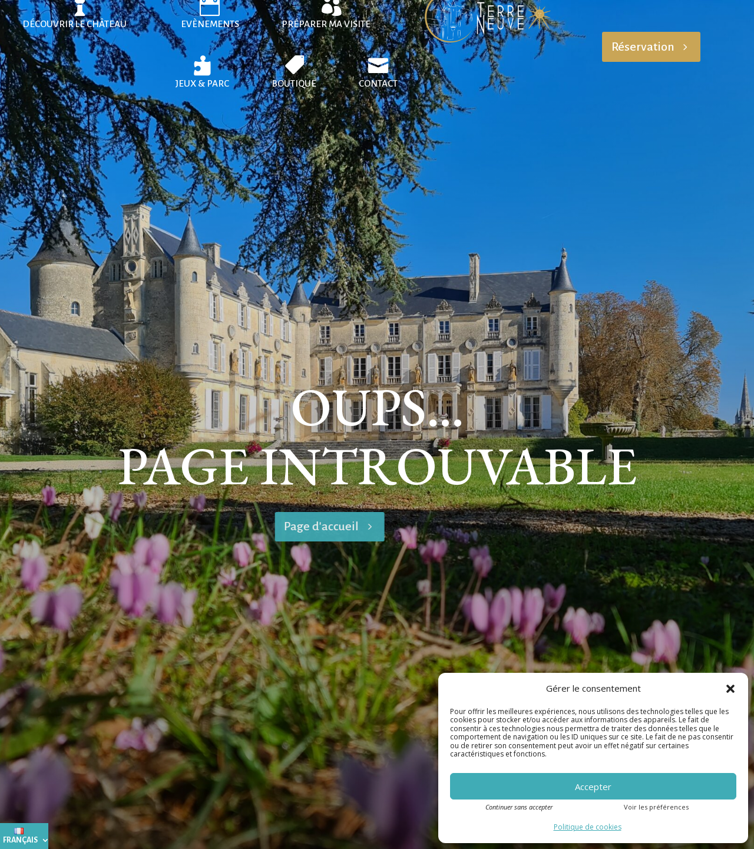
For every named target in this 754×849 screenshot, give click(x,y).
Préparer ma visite (326, 24)
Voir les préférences (656, 807)
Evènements (210, 24)
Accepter (593, 786)
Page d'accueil (207, 526)
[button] (730, 689)
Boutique (294, 83)
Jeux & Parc (202, 83)
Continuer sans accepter (519, 807)
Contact (378, 83)
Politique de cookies (587, 827)
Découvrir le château (74, 24)
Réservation (642, 46)
